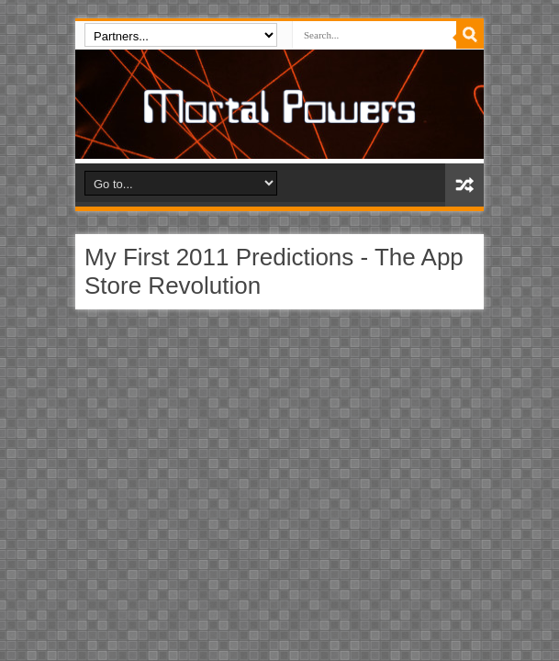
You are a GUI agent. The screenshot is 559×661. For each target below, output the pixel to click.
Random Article (464, 185)
